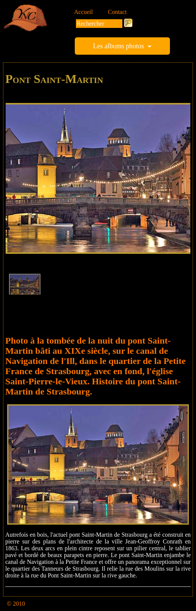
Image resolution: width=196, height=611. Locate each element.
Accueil (83, 12)
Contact (117, 12)
